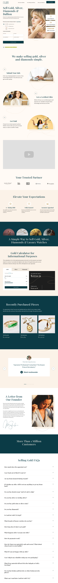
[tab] (7, 269)
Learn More (19, 21)
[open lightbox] (29, 372)
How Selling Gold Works (31, 2)
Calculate (16, 287)
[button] (4, 368)
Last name (15, 33)
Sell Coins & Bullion (21, 2)
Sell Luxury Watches (41, 2)
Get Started (50, 2)
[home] (6, 2)
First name (4, 33)
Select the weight (8, 276)
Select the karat (7, 281)
